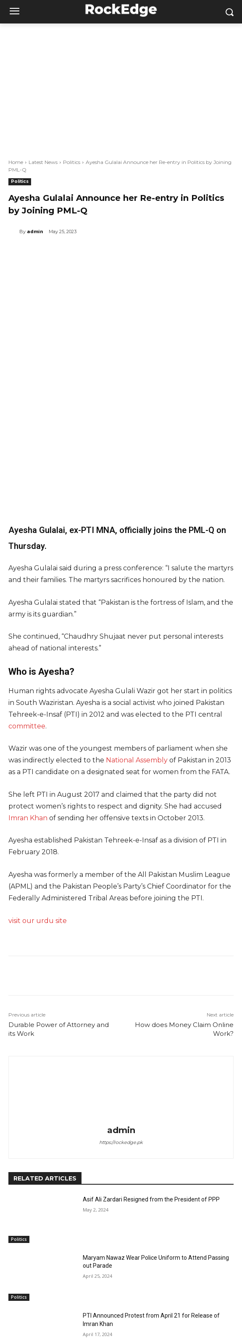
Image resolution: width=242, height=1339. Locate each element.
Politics (71, 162)
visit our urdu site (38, 839)
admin (35, 231)
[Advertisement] (121, 86)
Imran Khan (27, 736)
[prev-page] (13, 1291)
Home (15, 162)
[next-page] (27, 1291)
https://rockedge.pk (121, 1060)
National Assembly (137, 678)
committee (26, 644)
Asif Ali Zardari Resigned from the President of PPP (151, 1117)
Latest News (43, 162)
